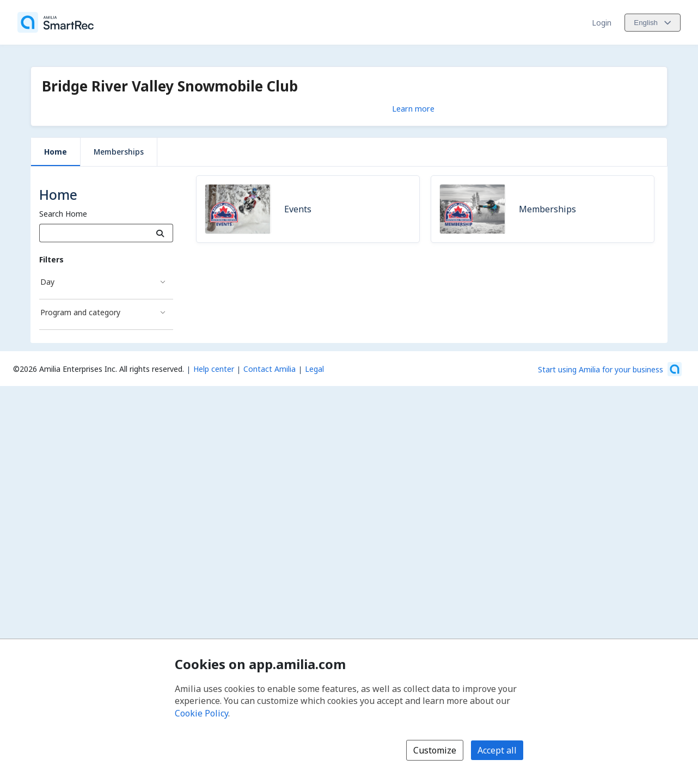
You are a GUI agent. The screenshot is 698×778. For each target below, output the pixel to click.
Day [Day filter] (47, 282)
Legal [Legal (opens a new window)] (314, 369)
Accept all (497, 750)
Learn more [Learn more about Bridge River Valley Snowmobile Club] (413, 108)
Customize (434, 750)
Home (55, 151)
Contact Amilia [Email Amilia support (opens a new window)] (269, 369)
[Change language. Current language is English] (652, 23)
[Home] (55, 22)
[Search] (160, 233)
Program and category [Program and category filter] (80, 312)
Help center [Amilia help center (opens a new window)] (213, 369)
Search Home (63, 214)
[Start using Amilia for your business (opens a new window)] (610, 369)
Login (601, 22)
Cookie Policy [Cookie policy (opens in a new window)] (201, 713)
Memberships (119, 151)
